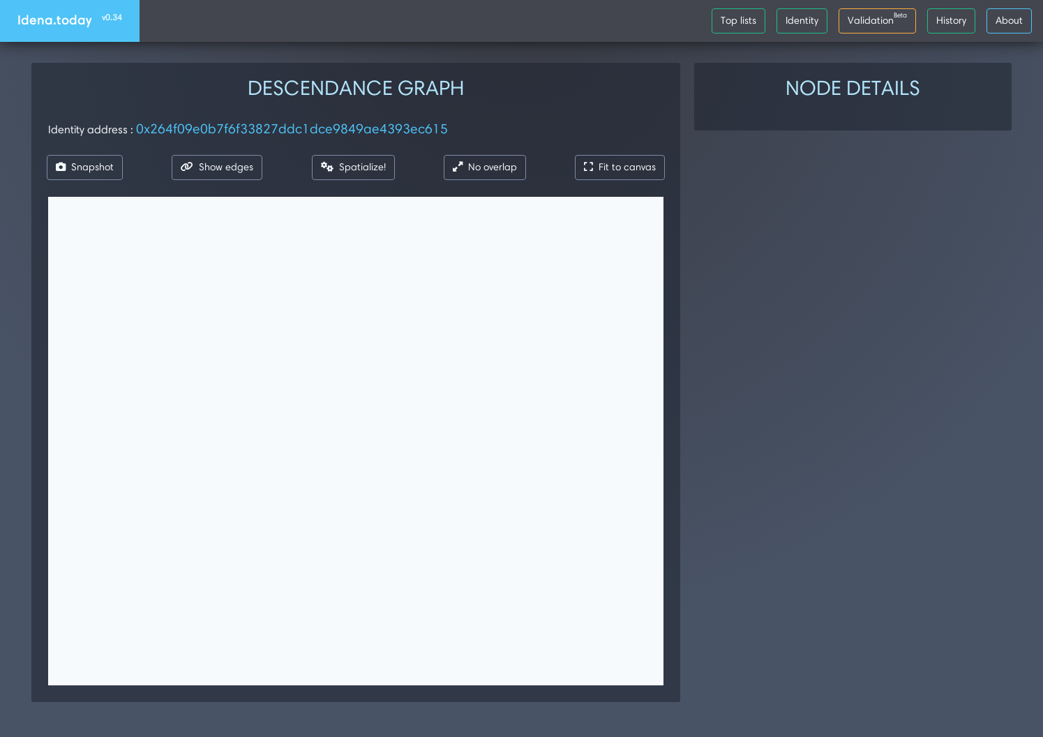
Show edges (217, 167)
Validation (877, 18)
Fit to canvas (620, 167)
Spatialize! (353, 167)
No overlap (485, 167)
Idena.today (69, 20)
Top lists (738, 20)
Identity (802, 20)
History (951, 20)
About (1009, 20)
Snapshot (85, 167)
